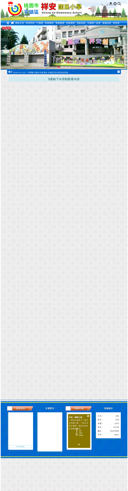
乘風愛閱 (60, 22)
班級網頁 (70, 22)
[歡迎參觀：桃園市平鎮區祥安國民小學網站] (15, 15)
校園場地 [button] (49, 23)
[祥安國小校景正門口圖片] (64, 47)
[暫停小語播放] (88, 416)
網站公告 (19, 23)
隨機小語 (79, 408)
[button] (9, 23)
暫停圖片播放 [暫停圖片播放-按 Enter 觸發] (6, 28)
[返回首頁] (12, 23)
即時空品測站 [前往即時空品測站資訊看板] (20, 446)
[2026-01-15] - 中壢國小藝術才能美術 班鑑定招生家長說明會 (40, 73)
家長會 (116, 22)
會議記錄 (106, 22)
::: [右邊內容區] (96, 86)
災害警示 (49, 408)
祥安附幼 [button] (30, 23)
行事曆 (40, 22)
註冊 (117, 14)
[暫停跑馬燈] (118, 71)
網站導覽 (110, 3)
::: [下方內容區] (2, 398)
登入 (110, 14)
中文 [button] (105, 14)
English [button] (99, 14)
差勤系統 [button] (81, 23)
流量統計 (108, 408)
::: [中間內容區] (8, 86)
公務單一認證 (94, 22)
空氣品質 (20, 408)
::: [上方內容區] (9, 1)
